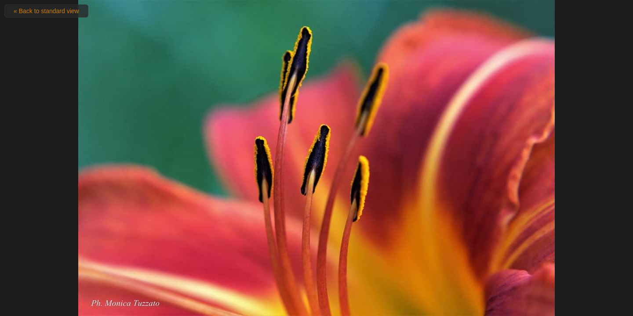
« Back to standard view (46, 10)
